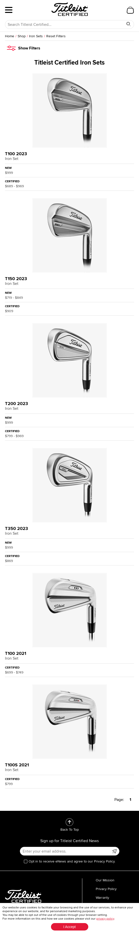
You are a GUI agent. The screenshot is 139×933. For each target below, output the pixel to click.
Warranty (102, 898)
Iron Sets (36, 36)
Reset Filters (56, 36)
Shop (22, 36)
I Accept (69, 927)
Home (9, 36)
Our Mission (105, 880)
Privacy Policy (106, 889)
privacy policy (105, 919)
